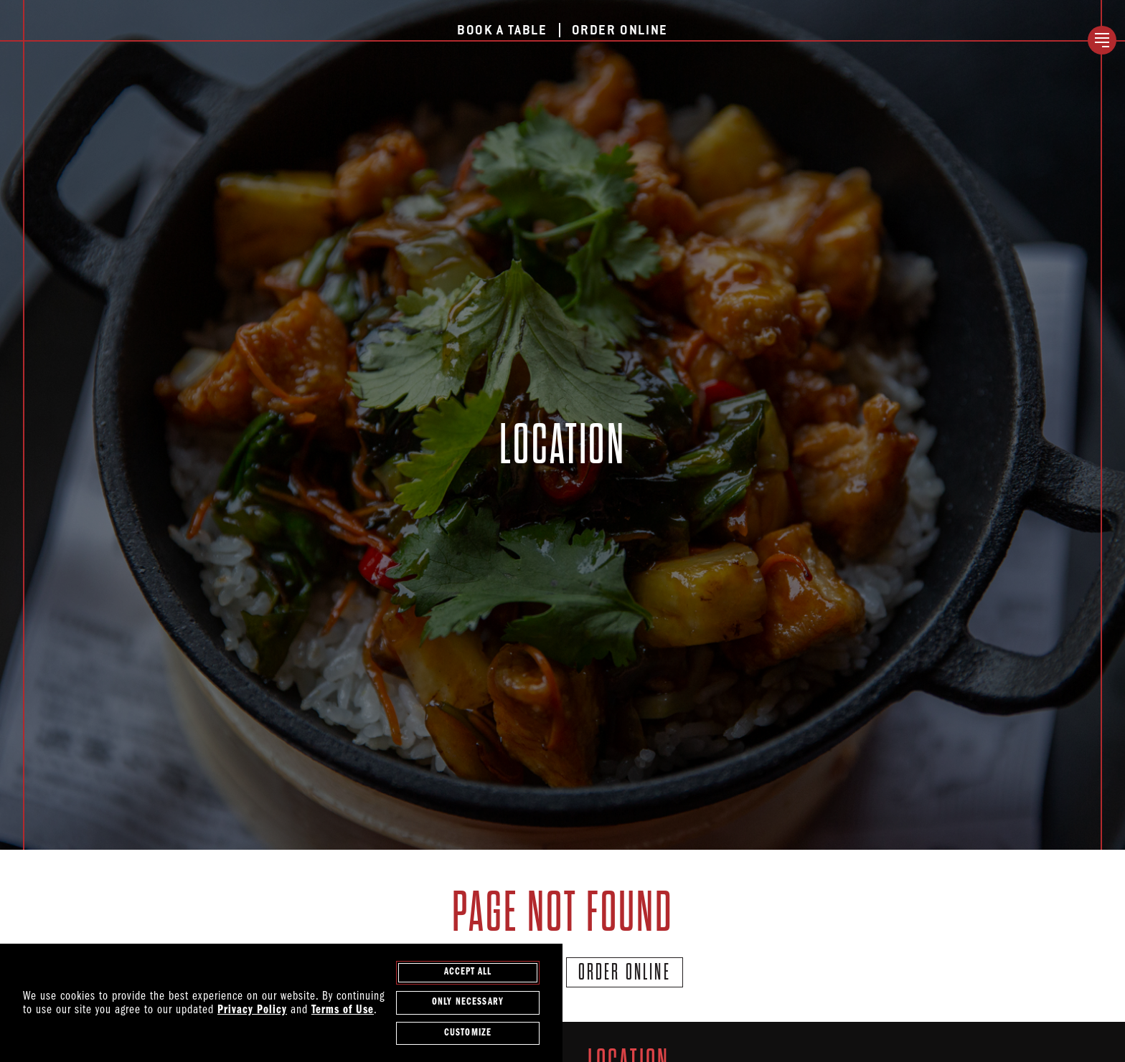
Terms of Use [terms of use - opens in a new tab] (342, 1011)
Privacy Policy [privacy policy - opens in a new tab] (252, 1011)
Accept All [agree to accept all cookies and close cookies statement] (468, 972)
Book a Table (502, 30)
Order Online (620, 30)
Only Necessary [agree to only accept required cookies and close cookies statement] (468, 1003)
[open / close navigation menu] (1102, 40)
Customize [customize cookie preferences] (467, 1033)
